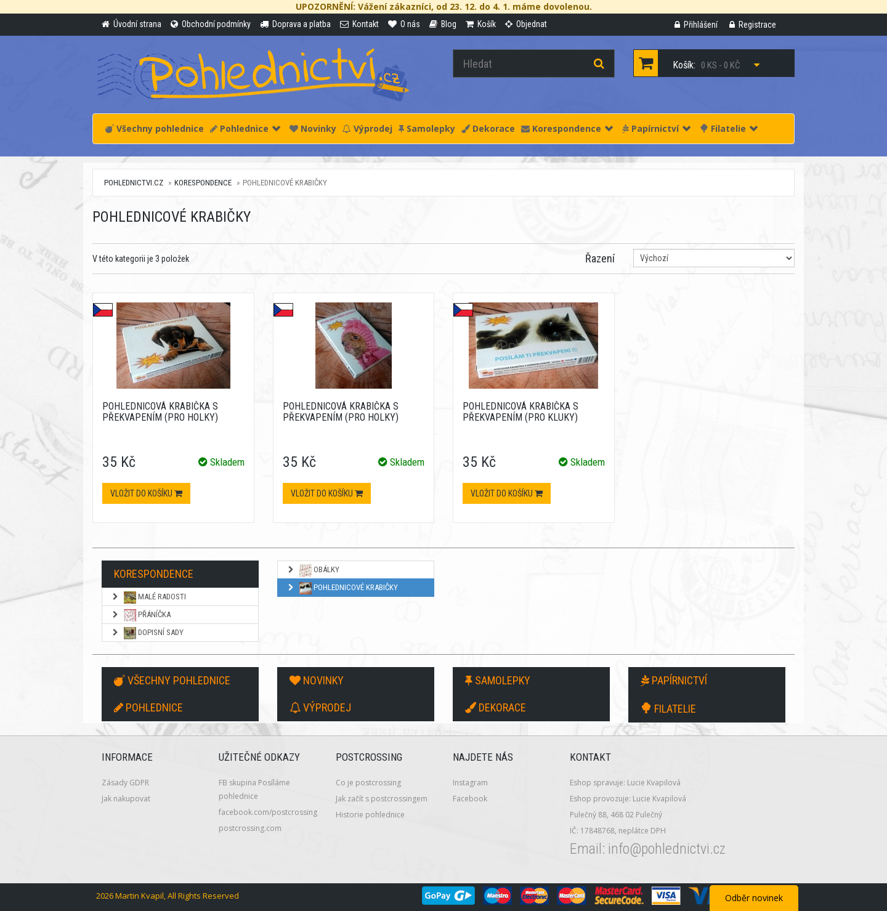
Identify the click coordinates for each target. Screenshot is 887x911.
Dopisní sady (147, 633)
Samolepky (427, 128)
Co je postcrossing (368, 782)
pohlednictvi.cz (133, 182)
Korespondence (567, 128)
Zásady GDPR (125, 782)
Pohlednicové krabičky (342, 588)
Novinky (313, 128)
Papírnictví (656, 128)
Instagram (470, 782)
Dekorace (488, 128)
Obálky (312, 570)
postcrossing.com (250, 828)
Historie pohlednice (370, 814)
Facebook (470, 798)
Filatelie (729, 128)
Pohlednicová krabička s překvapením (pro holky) (160, 411)
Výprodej (367, 128)
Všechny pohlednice (154, 128)
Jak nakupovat (126, 798)
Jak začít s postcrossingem (381, 798)
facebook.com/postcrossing (268, 812)
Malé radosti (148, 597)
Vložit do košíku (146, 493)
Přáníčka (141, 615)
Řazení (600, 258)
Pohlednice (245, 128)
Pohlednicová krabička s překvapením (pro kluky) (520, 411)
